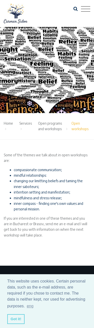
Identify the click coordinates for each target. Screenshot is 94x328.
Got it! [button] (16, 319)
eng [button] (30, 306)
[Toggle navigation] (85, 9)
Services (25, 123)
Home (8, 123)
